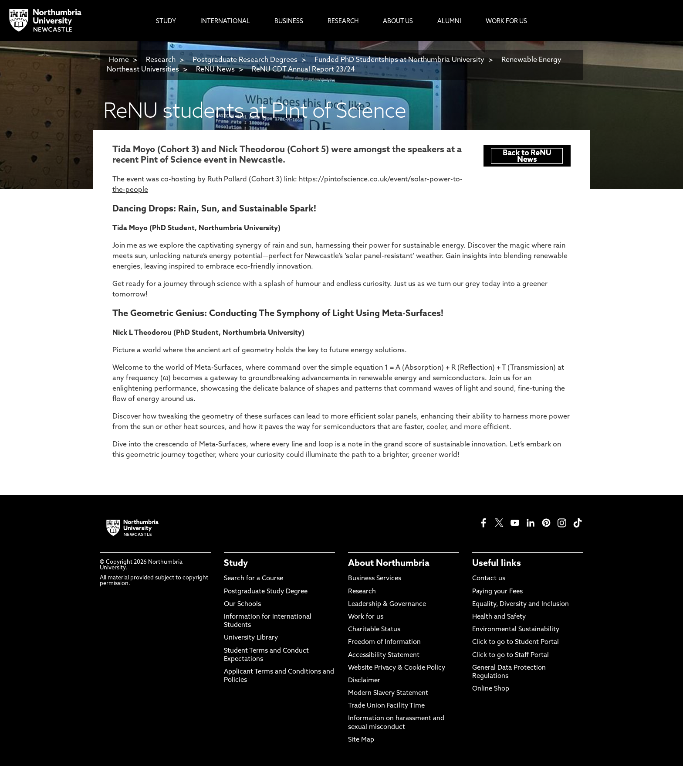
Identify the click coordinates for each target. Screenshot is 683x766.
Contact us (488, 578)
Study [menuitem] (166, 21)
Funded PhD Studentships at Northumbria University (399, 60)
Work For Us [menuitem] (506, 21)
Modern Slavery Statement (388, 693)
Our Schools (242, 604)
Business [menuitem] (288, 21)
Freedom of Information (384, 642)
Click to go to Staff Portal (510, 655)
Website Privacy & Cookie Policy (396, 668)
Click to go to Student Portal (515, 642)
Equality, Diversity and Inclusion (520, 604)
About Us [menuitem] (398, 21)
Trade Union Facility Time (386, 706)
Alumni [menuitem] (449, 21)
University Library (251, 638)
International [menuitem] (225, 21)
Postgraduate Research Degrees (245, 60)
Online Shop (490, 689)
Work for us (365, 617)
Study (236, 563)
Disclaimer (364, 680)
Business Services (374, 578)
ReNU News (215, 69)
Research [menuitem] (343, 21)
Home (119, 60)
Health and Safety (499, 617)
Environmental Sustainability (515, 629)
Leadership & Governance (387, 604)
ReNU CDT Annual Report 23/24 (303, 69)
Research (161, 60)
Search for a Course (253, 578)
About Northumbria (388, 563)
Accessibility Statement (383, 655)
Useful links (496, 563)
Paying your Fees (497, 592)
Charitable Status (374, 629)
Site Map (361, 740)
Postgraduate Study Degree (266, 592)
